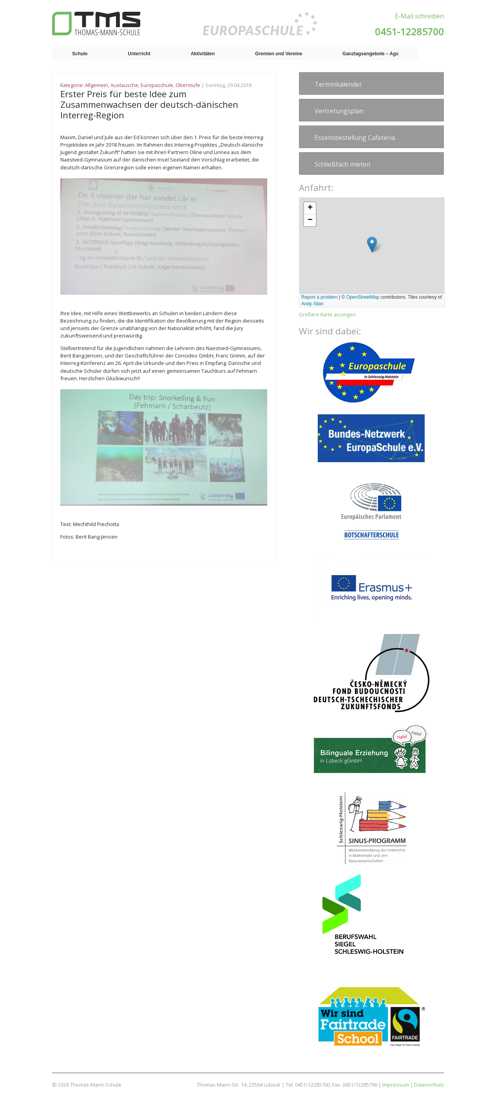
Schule (79, 53)
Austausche (124, 85)
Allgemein (96, 85)
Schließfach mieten (342, 164)
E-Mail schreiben (419, 16)
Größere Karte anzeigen (327, 314)
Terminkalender (338, 84)
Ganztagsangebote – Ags (370, 53)
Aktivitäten (203, 53)
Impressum (395, 1084)
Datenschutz (429, 1084)
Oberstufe (188, 85)
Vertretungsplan (339, 111)
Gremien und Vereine (278, 53)
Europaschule (157, 85)
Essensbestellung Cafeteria (355, 137)
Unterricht (139, 53)
